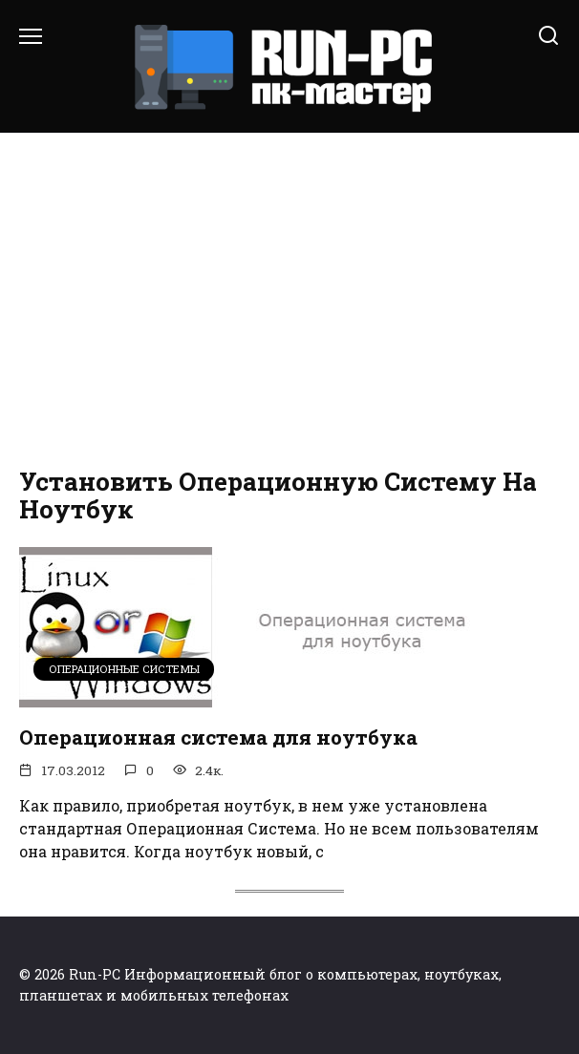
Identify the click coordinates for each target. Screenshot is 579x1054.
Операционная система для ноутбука (218, 737)
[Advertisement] (289, 296)
